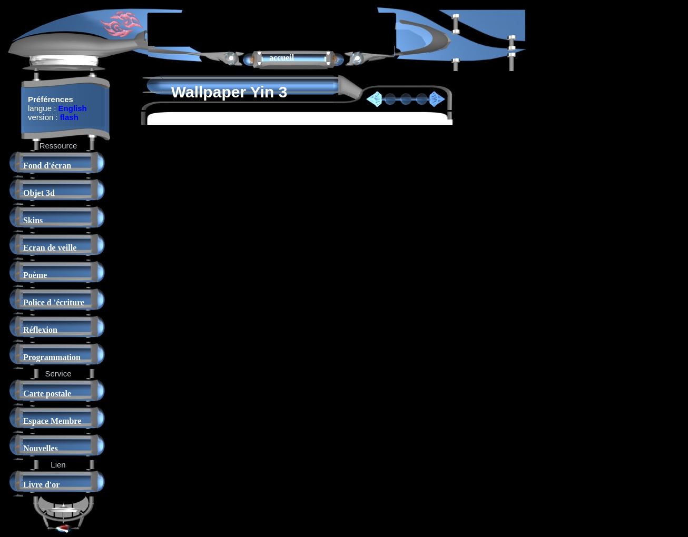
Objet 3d (39, 192)
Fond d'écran (47, 165)
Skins (33, 220)
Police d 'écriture (53, 302)
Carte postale (47, 393)
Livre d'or (41, 484)
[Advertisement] (271, 28)
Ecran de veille (49, 247)
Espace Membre (52, 420)
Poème (35, 275)
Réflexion (40, 329)
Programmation (52, 357)
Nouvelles (40, 448)
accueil (281, 57)
